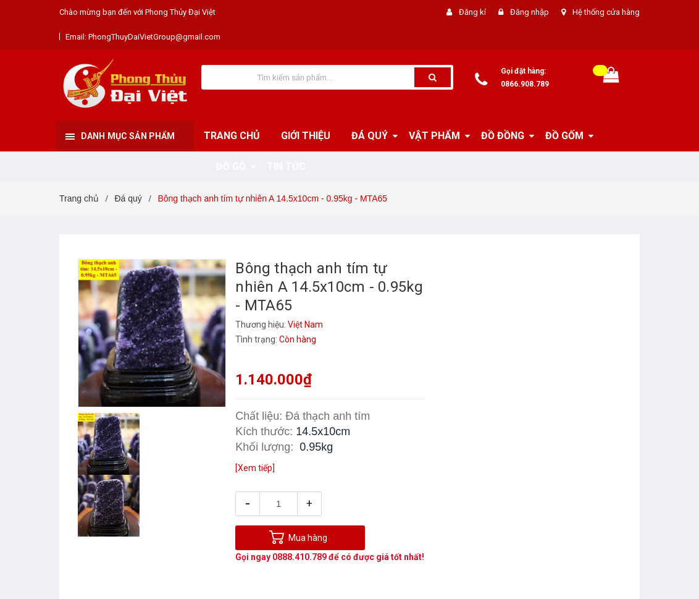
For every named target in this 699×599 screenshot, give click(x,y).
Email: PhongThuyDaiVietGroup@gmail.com (142, 36)
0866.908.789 (525, 84)
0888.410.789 (299, 557)
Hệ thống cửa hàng (606, 12)
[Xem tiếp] (255, 468)
